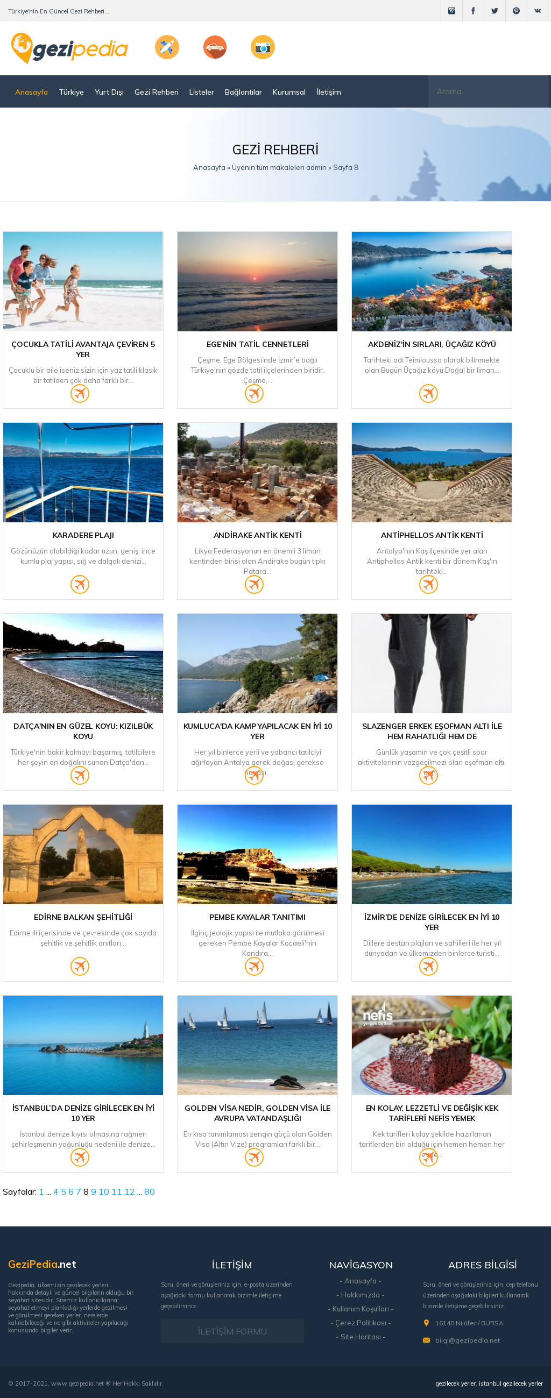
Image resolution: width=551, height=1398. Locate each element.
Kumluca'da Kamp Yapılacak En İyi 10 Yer (257, 731)
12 (129, 1191)
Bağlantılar (243, 92)
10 (103, 1191)
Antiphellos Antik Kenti (432, 535)
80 (149, 1191)
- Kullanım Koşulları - (361, 1308)
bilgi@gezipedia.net (467, 1340)
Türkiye (71, 92)
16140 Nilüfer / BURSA (469, 1323)
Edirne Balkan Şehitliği (83, 917)
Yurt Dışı (109, 92)
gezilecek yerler (456, 1383)
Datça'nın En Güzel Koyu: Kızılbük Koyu (83, 731)
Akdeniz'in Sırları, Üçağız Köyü (432, 344)
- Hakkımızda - (360, 1294)
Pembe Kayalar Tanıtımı (257, 917)
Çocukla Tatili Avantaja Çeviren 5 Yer (82, 349)
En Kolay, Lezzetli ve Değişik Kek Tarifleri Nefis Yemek (432, 1113)
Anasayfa (31, 92)
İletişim (328, 92)
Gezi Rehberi (157, 92)
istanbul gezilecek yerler (511, 1383)
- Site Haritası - (361, 1336)
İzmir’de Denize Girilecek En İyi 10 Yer (431, 922)
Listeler (201, 92)
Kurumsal (289, 92)
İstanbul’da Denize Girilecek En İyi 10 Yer (83, 1113)
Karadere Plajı (83, 535)
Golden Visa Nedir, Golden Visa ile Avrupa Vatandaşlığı (257, 1113)
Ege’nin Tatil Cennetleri (258, 344)
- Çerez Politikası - (360, 1322)
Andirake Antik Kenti (258, 535)
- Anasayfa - (361, 1280)
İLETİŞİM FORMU (232, 1331)
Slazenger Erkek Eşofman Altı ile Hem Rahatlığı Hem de (432, 731)
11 (116, 1191)
